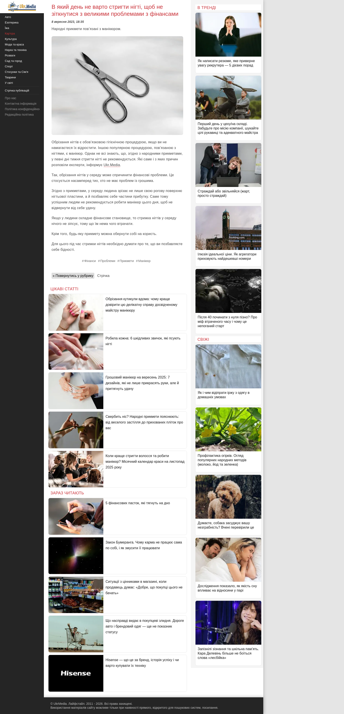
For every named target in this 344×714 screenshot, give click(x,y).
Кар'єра (10, 33)
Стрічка (103, 276)
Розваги (10, 55)
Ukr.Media (112, 165)
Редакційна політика (19, 114)
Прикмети (127, 261)
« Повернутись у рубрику (73, 276)
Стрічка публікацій (17, 90)
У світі (9, 82)
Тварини (10, 77)
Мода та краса (14, 44)
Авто (8, 17)
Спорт (9, 66)
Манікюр (144, 261)
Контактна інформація (20, 103)
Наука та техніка (16, 50)
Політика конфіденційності (24, 109)
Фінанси (90, 261)
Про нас (10, 98)
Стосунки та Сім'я (16, 72)
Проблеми (107, 261)
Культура (11, 39)
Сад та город (13, 61)
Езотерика (11, 22)
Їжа (7, 28)
